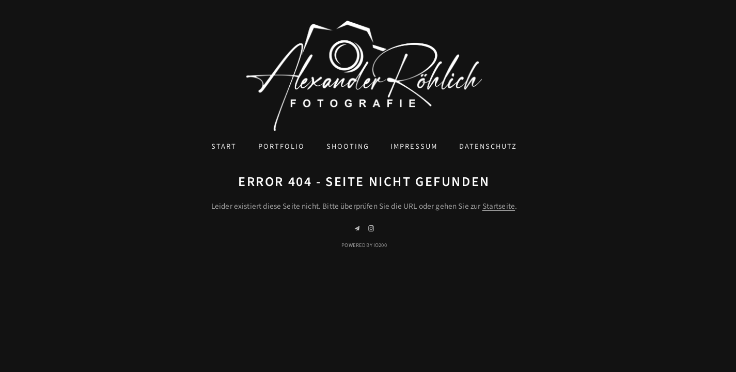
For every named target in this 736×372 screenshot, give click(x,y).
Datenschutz (488, 146)
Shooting (347, 146)
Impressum (413, 146)
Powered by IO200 (363, 245)
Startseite (498, 206)
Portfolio (281, 146)
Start (224, 146)
